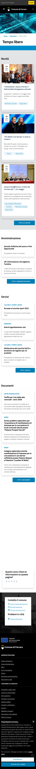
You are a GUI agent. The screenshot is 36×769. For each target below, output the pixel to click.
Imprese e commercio (8, 703)
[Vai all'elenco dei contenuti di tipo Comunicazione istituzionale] (13, 203)
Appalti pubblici (6, 706)
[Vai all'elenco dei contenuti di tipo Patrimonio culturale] (10, 103)
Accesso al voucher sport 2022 (16, 308)
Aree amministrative (7, 669)
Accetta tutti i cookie (18, 764)
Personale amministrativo (9, 681)
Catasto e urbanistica (8, 709)
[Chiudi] (33, 721)
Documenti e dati (6, 684)
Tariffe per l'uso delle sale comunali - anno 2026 (14, 398)
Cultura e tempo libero (8, 697)
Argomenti (13, 36)
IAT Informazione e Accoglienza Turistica (17, 262)
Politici (3, 678)
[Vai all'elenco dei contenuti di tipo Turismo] (9, 153)
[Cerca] (33, 9)
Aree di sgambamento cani (15, 327)
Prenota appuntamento (16, 615)
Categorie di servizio (9, 688)
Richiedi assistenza (15, 612)
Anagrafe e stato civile (8, 694)
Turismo (3, 712)
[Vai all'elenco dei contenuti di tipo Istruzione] (9, 207)
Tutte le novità (24, 223)
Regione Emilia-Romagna (8, 3)
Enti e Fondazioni (6, 675)
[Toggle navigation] (4, 9)
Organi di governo (6, 665)
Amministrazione (8, 660)
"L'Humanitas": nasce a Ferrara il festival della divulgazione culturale (17, 88)
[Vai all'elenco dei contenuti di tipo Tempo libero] (23, 103)
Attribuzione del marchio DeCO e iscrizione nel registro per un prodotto (17, 350)
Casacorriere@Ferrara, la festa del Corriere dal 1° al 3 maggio (17, 188)
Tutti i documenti (23, 480)
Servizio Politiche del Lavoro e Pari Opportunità (18, 247)
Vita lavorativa (5, 700)
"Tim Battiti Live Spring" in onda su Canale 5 (17, 138)
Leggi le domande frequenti (18, 608)
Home (5, 36)
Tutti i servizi (25, 370)
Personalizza (17, 759)
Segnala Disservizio (15, 623)
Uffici (2, 672)
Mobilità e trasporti (7, 716)
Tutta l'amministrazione (21, 281)
